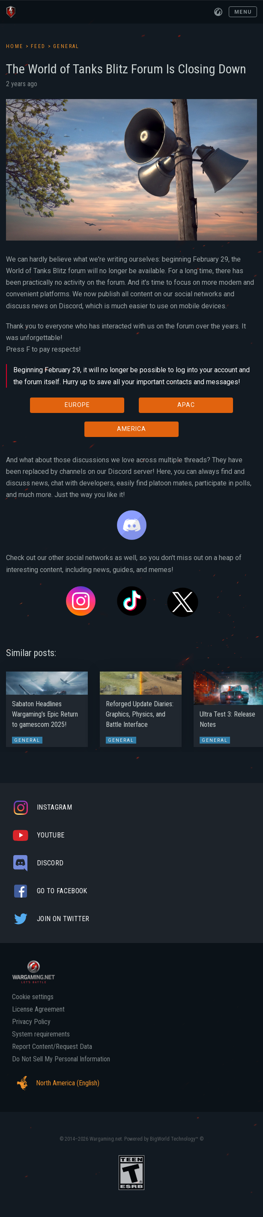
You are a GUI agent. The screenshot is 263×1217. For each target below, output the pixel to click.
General (66, 46)
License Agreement (38, 1009)
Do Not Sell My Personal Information (61, 1059)
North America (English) (55, 1083)
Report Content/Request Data (52, 1046)
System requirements (41, 1034)
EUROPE (77, 404)
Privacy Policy (31, 1021)
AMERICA (131, 428)
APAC (186, 404)
